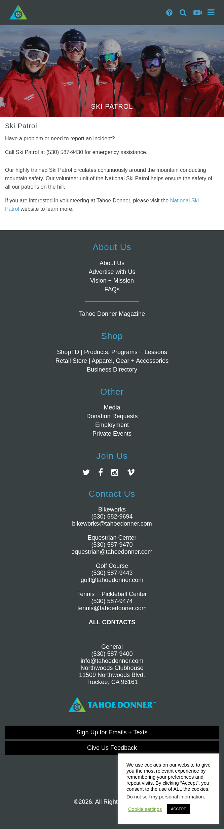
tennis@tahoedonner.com (111, 608)
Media (112, 407)
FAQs (111, 289)
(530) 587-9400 (112, 653)
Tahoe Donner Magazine (112, 313)
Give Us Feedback (112, 747)
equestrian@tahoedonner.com (111, 551)
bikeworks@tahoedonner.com (112, 523)
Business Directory (112, 369)
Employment (112, 425)
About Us (112, 263)
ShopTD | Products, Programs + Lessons (112, 352)
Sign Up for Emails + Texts (111, 732)
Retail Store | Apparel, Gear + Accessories (112, 360)
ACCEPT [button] (178, 809)
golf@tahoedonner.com (112, 580)
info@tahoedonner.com (112, 660)
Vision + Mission (112, 280)
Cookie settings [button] (145, 809)
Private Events (112, 433)
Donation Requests (112, 416)
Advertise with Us (111, 272)
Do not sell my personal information (165, 796)
